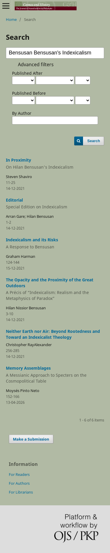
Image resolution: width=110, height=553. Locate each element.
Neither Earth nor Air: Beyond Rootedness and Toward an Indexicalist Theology (53, 334)
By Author (21, 113)
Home (11, 19)
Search (93, 141)
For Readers (19, 474)
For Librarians (21, 492)
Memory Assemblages (55, 374)
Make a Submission (31, 439)
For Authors (19, 483)
